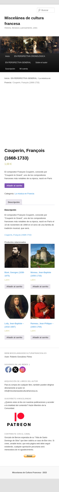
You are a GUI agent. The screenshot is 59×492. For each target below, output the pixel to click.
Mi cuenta (24, 69)
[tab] (14, 216)
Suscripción (10, 69)
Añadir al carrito (14, 199)
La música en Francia (24, 207)
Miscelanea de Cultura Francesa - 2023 (29, 486)
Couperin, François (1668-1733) (18, 248)
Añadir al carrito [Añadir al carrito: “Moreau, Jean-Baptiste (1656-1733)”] (40, 300)
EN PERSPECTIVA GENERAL (18, 62)
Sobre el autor (41, 62)
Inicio (7, 56)
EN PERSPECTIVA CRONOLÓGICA (29, 56)
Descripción (14, 216)
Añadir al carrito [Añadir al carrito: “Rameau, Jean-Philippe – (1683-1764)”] (40, 351)
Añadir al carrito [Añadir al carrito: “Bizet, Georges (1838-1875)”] (14, 300)
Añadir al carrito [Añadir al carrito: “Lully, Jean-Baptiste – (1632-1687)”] (14, 351)
